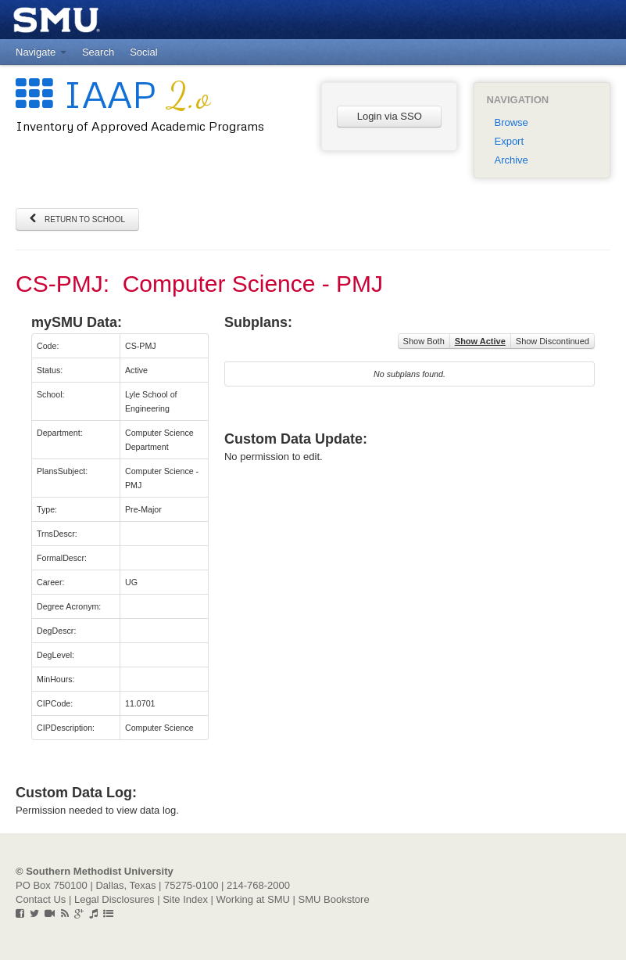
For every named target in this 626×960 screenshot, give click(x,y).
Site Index (185, 899)
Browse (511, 122)
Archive (511, 160)
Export (509, 141)
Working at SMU (253, 899)
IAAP (113, 93)
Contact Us (41, 899)
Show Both (424, 341)
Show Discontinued (552, 341)
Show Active (480, 341)
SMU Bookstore (334, 899)
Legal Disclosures (114, 899)
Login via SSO (389, 116)
